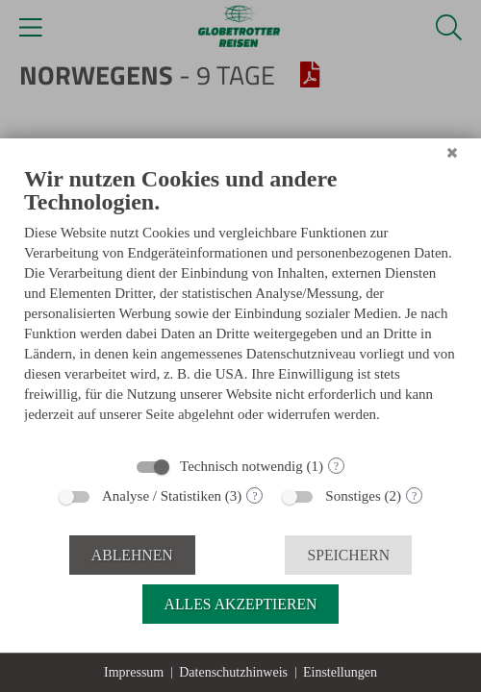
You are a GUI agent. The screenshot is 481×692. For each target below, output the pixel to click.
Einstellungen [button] (340, 672)
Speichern (348, 555)
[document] (240, 304)
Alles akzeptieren (241, 604)
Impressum (134, 672)
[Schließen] (452, 152)
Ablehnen (132, 555)
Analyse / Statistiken (161, 496)
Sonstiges (353, 496)
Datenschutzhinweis (233, 672)
